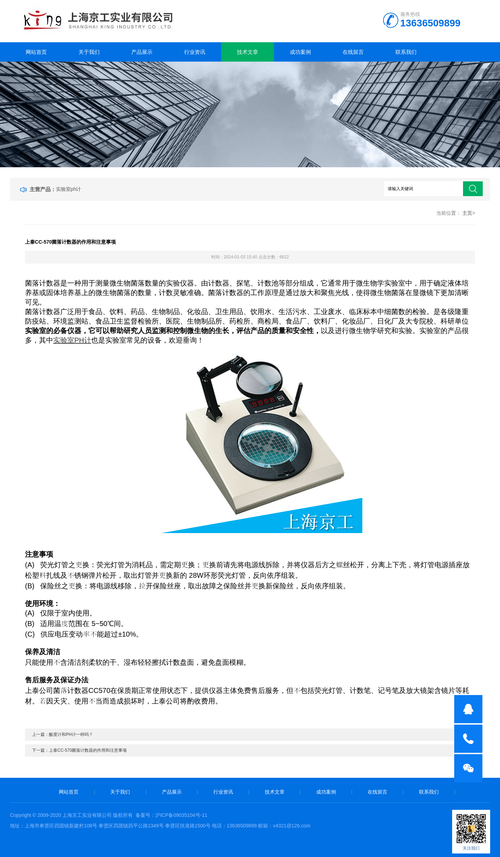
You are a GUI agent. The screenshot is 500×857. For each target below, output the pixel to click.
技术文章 (247, 52)
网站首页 (36, 52)
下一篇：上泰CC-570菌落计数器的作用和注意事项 (79, 750)
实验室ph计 (68, 189)
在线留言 (353, 52)
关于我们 (89, 52)
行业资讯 (194, 52)
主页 (467, 213)
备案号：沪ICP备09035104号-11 (171, 815)
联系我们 (406, 52)
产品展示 (141, 52)
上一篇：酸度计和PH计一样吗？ (62, 734)
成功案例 (300, 52)
